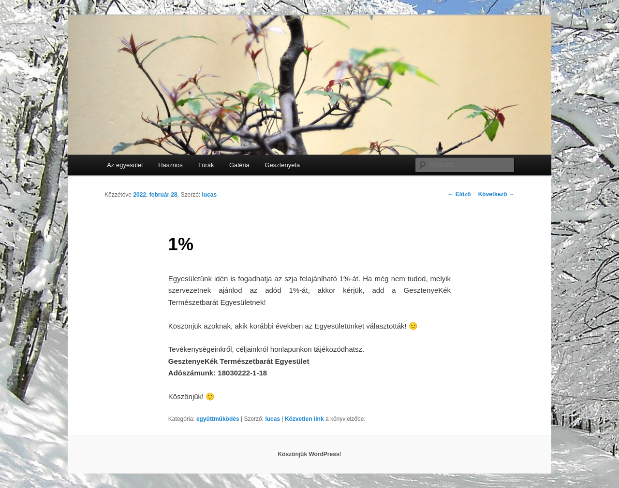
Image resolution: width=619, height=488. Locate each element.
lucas (209, 194)
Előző (459, 194)
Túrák (206, 165)
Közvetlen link (305, 419)
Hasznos (170, 165)
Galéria (239, 165)
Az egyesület (125, 165)
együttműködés (217, 419)
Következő (496, 194)
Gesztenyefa (282, 165)
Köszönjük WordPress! (309, 454)
